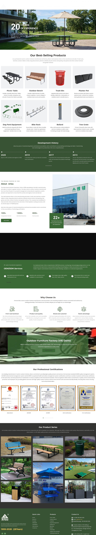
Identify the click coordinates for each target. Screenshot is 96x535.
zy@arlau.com (79, 519)
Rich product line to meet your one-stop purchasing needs (82, 276)
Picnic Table (12, 91)
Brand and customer (60, 313)
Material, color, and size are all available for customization (37, 276)
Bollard (60, 125)
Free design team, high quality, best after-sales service (59, 276)
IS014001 (29, 413)
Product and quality (36, 313)
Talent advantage (84, 313)
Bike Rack (36, 125)
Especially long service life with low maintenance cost (15, 276)
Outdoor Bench (36, 91)
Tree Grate (83, 125)
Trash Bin (60, 91)
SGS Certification (67, 413)
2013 (75, 155)
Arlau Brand (10, 413)
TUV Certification (86, 413)
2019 (27, 155)
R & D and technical (12, 313)
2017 (51, 155)
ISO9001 (48, 413)
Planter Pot (84, 91)
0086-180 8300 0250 (85, 1)
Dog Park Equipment (12, 125)
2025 (3, 155)
